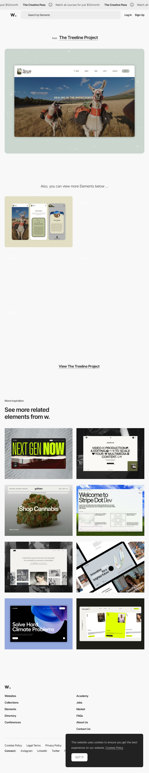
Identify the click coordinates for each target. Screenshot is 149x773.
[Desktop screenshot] (39, 567)
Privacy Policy (53, 745)
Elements (10, 709)
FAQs (79, 715)
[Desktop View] (39, 623)
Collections (11, 702)
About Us (82, 722)
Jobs (79, 702)
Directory (10, 715)
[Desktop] (39, 453)
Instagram (27, 750)
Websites (10, 696)
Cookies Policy (13, 745)
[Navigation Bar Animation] (39, 331)
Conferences (13, 722)
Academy (82, 696)
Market (80, 709)
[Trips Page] (110, 276)
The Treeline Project (78, 37)
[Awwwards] (13, 14)
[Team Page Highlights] (39, 276)
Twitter (56, 750)
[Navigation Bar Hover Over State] (110, 221)
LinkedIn (42, 750)
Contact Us (83, 728)
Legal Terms (34, 745)
